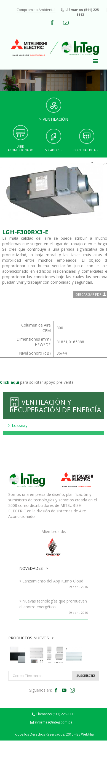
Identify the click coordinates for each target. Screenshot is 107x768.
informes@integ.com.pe (51, 722)
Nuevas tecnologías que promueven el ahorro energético (53, 603)
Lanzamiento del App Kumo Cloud (52, 581)
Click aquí (9, 382)
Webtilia (87, 734)
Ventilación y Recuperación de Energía (55, 405)
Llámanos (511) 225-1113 (80, 12)
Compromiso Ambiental (36, 9)
